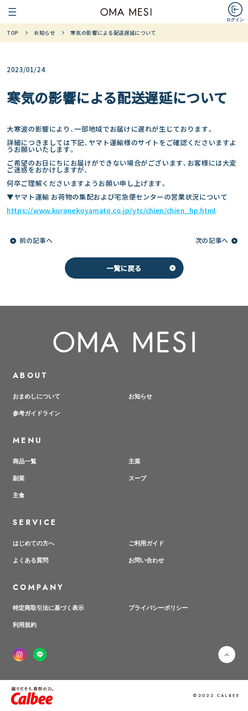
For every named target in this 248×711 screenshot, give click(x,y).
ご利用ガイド (146, 543)
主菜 (134, 461)
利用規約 (24, 624)
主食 (19, 495)
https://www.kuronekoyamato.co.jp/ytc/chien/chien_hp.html (111, 210)
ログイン (235, 19)
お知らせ (45, 32)
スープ (137, 478)
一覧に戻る (124, 268)
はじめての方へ (33, 543)
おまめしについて (36, 396)
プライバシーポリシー (158, 607)
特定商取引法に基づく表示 (48, 607)
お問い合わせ (146, 560)
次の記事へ (211, 240)
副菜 (19, 478)
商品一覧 (24, 461)
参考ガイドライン (36, 413)
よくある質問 (30, 560)
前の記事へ (36, 240)
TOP (13, 32)
